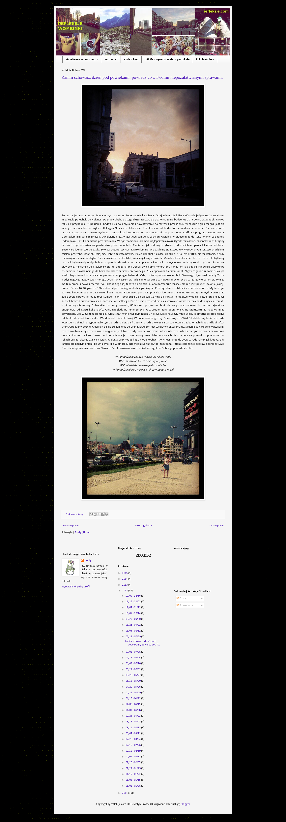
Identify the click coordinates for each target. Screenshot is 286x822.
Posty (181, 598)
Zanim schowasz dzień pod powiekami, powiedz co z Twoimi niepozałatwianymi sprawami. (142, 77)
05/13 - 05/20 (133, 680)
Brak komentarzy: (75, 514)
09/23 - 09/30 (133, 619)
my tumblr (111, 59)
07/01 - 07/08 (133, 651)
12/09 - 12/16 (133, 595)
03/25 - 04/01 (133, 715)
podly (88, 560)
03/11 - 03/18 (133, 727)
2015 (125, 573)
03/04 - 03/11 (133, 733)
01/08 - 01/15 (133, 779)
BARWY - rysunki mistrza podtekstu (167, 59)
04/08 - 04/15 (133, 704)
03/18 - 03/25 (133, 721)
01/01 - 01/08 (133, 785)
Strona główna (143, 525)
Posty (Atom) (82, 532)
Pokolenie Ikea (205, 59)
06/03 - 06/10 (133, 663)
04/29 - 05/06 (133, 686)
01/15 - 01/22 (133, 774)
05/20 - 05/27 (133, 675)
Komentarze (185, 605)
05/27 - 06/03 (133, 669)
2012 (125, 590)
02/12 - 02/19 (133, 750)
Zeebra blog (131, 59)
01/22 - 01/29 (133, 768)
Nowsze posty (70, 525)
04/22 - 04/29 (133, 692)
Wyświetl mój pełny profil (76, 586)
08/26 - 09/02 (133, 624)
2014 (125, 578)
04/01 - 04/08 (133, 710)
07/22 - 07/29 (133, 636)
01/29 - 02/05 (133, 762)
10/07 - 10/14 (133, 613)
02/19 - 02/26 (133, 745)
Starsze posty (215, 525)
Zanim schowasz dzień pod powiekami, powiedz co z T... (142, 643)
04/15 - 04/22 (133, 698)
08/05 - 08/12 (133, 630)
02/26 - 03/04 (133, 739)
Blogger (185, 804)
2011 (125, 793)
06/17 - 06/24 (133, 657)
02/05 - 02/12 (133, 756)
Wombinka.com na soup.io (82, 59)
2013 (125, 584)
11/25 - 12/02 (133, 601)
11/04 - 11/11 (133, 607)
